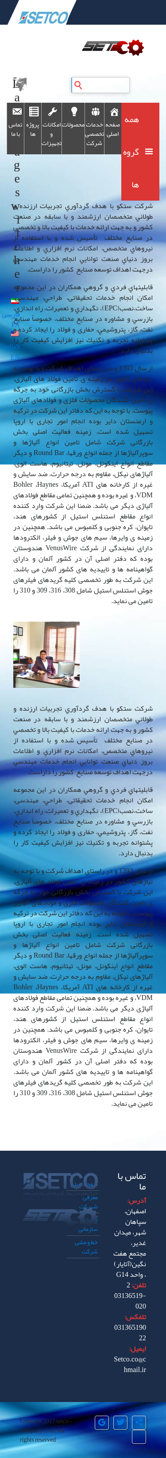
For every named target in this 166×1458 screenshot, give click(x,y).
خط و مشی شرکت (86, 1246)
